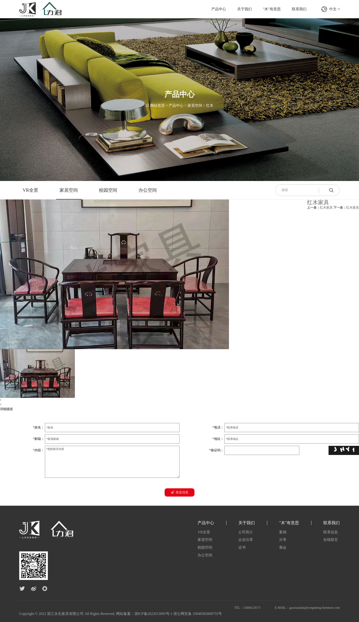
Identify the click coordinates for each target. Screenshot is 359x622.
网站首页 (157, 105)
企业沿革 (245, 540)
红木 (209, 105)
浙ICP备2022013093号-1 (153, 614)
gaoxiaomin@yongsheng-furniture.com (314, 607)
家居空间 (195, 105)
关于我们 (244, 9)
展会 (282, 547)
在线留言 (330, 540)
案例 (282, 532)
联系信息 (330, 532)
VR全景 (30, 190)
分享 (282, 540)
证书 (242, 547)
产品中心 (218, 9)
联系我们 (299, 9)
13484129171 (252, 607)
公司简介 (245, 532)
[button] (114, 400)
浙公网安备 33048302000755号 (197, 614)
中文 (334, 9)
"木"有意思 (272, 9)
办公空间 (148, 190)
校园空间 (108, 190)
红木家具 (320, 207)
